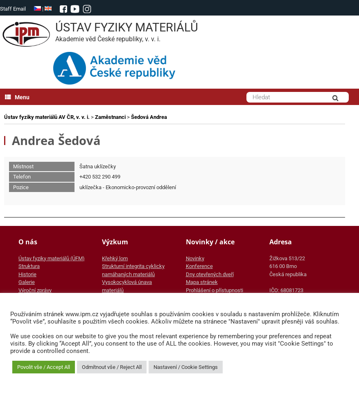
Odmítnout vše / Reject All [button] (112, 367)
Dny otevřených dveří (210, 274)
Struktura (29, 266)
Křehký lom (115, 258)
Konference (199, 266)
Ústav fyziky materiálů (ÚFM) (51, 258)
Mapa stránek (202, 282)
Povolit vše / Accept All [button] (43, 367)
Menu (17, 97)
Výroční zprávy (35, 290)
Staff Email (13, 9)
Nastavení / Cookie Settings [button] (186, 367)
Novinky (195, 258)
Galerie (26, 282)
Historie (27, 274)
